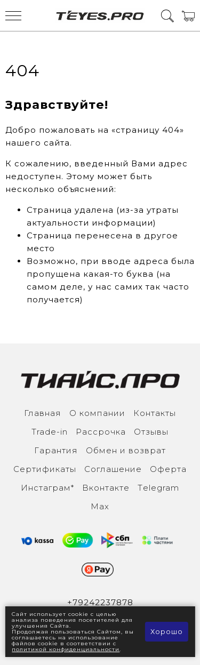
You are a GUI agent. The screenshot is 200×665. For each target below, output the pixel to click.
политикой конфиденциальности (65, 649)
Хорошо (166, 631)
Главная (42, 413)
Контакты (154, 413)
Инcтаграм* (47, 488)
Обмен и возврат (126, 450)
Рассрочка (101, 432)
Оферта (168, 469)
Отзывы (151, 432)
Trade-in (49, 432)
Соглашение (113, 469)
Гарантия (56, 450)
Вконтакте (106, 488)
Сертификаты (44, 469)
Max (100, 506)
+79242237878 (100, 602)
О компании (97, 413)
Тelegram (158, 488)
